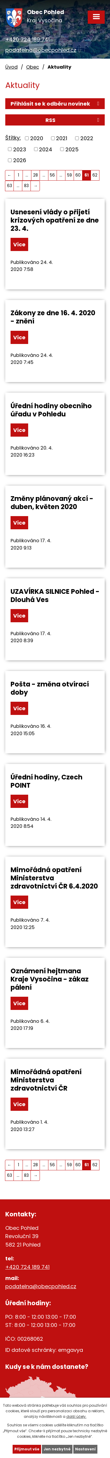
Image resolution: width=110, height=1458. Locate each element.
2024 (45, 149)
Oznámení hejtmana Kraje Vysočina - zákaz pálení (50, 979)
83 (26, 186)
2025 (72, 149)
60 (78, 175)
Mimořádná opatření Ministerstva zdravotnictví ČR (46, 1080)
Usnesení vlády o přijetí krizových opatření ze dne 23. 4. (55, 220)
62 (94, 175)
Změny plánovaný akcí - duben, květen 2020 (52, 502)
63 (9, 186)
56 (52, 175)
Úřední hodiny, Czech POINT (46, 781)
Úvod (11, 67)
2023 (19, 149)
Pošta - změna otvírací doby (50, 688)
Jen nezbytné (57, 1449)
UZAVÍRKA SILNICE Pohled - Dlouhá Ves (55, 595)
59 (69, 175)
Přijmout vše (26, 1449)
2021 (61, 138)
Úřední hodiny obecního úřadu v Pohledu (51, 410)
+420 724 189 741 (27, 39)
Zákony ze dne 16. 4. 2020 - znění (53, 317)
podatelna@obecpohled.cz (40, 50)
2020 (36, 138)
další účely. (76, 1416)
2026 (19, 160)
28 (35, 175)
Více (19, 244)
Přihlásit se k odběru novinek (56, 103)
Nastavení (85, 1449)
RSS (73, 120)
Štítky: (13, 137)
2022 (86, 138)
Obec (32, 67)
